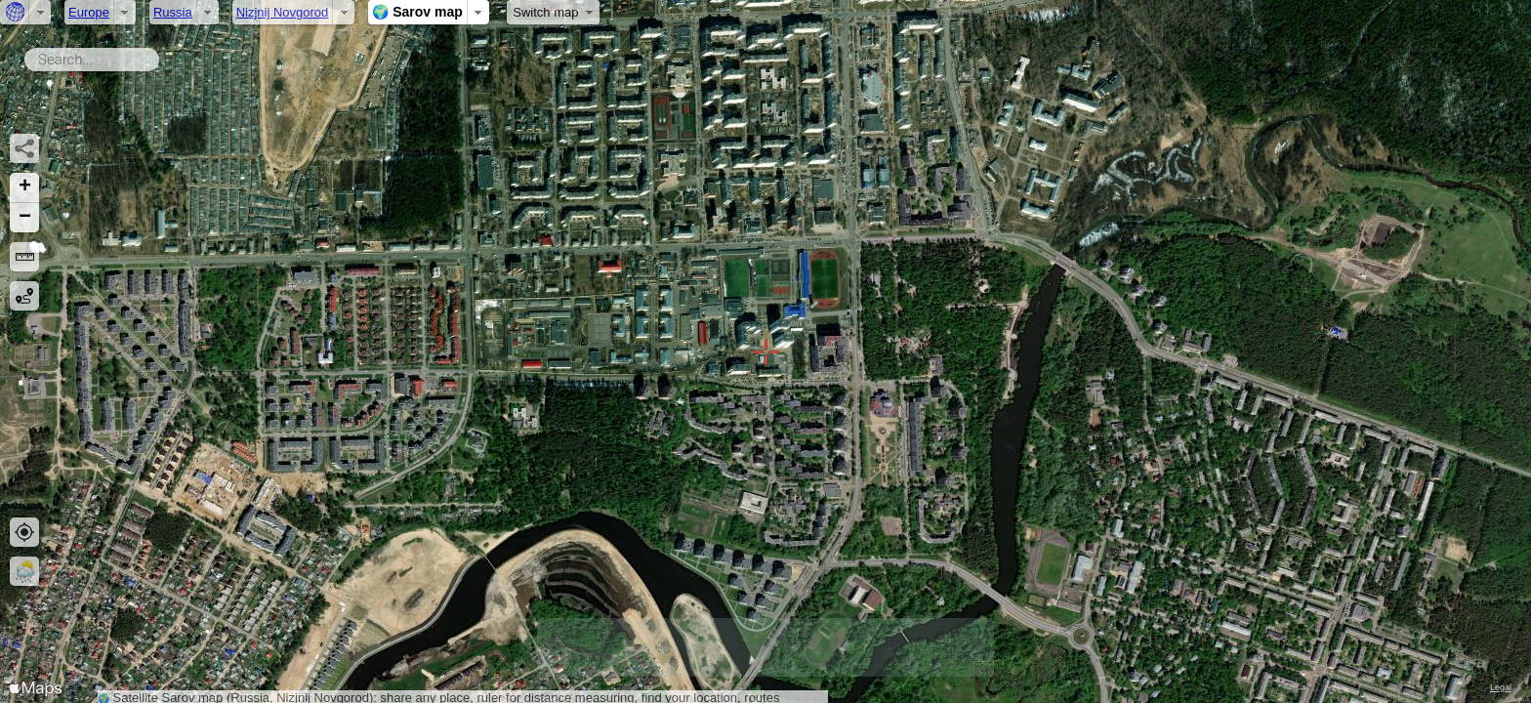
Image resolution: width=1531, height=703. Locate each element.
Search (162, 55)
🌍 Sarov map (417, 12)
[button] (24, 188)
